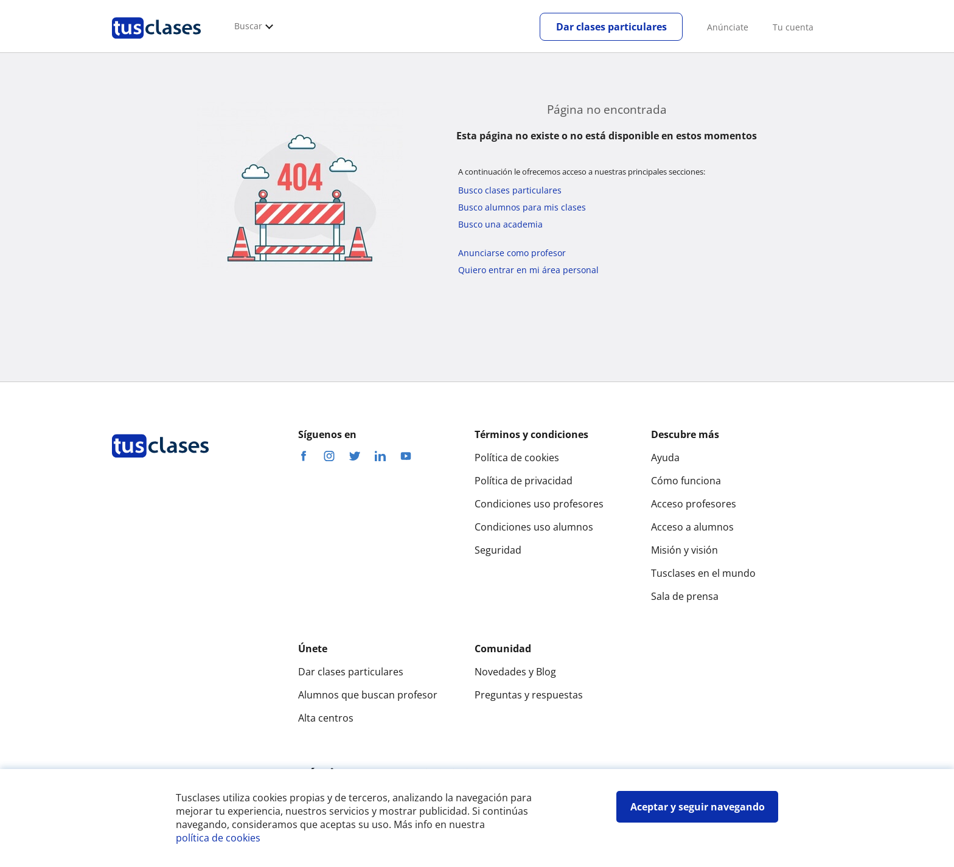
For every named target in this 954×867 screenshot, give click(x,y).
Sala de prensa (685, 596)
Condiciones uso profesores (539, 503)
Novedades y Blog (515, 671)
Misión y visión (684, 550)
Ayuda (665, 457)
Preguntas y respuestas (529, 695)
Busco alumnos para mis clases (522, 207)
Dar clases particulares (611, 26)
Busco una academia (500, 224)
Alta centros (325, 718)
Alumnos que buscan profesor (367, 695)
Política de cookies (517, 457)
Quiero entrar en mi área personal (528, 270)
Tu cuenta (793, 27)
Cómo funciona (686, 480)
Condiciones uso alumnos (534, 527)
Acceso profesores (693, 503)
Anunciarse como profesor (512, 253)
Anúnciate (727, 27)
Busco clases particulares (510, 190)
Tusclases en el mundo (703, 573)
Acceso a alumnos (692, 527)
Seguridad (498, 550)
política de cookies (218, 837)
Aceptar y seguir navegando (697, 806)
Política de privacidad (524, 480)
